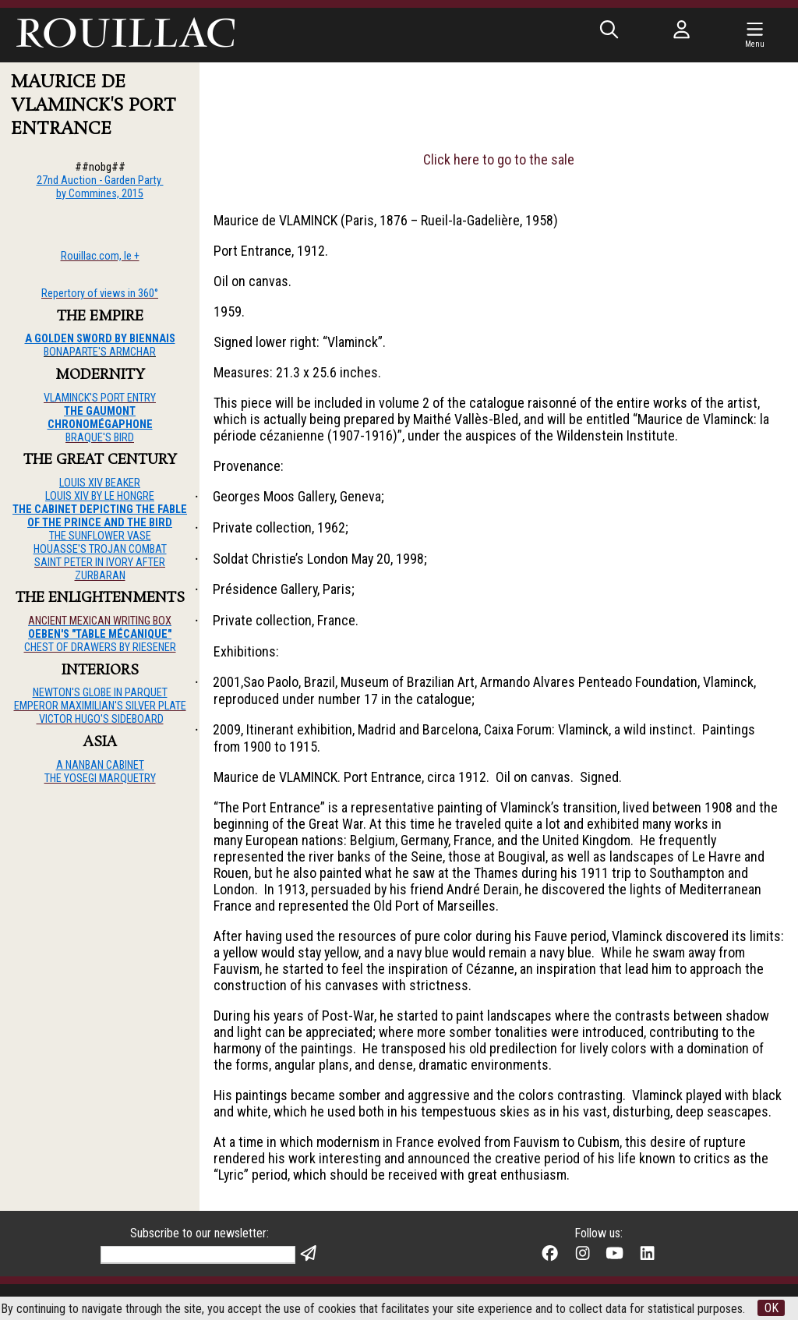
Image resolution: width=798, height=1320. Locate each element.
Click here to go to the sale (498, 159)
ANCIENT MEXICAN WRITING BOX (99, 621)
